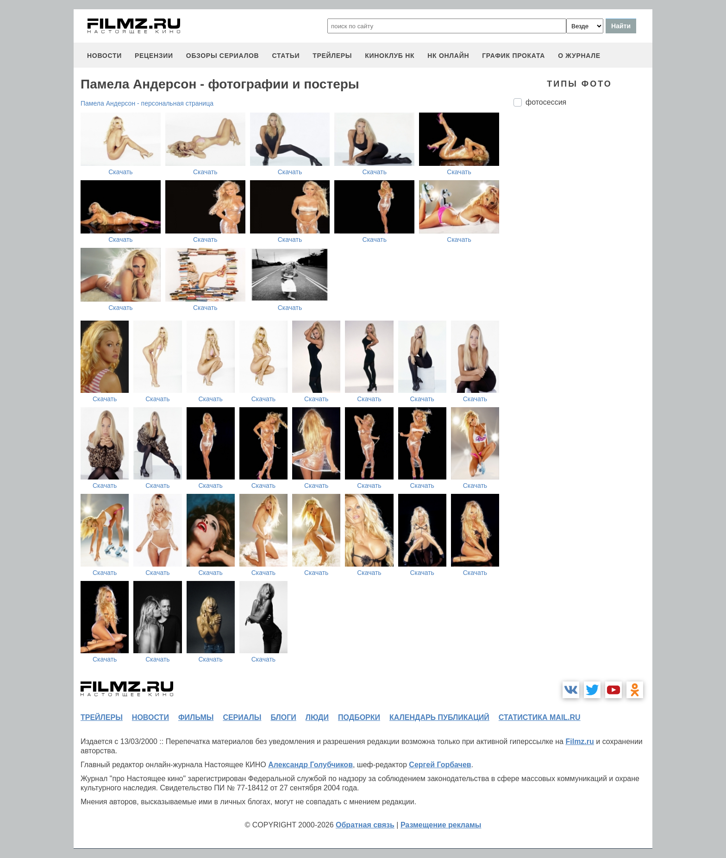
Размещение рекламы (441, 825)
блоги (283, 717)
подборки (359, 717)
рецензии (154, 55)
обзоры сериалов (222, 55)
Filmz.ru (579, 741)
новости (104, 55)
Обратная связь (365, 825)
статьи (286, 55)
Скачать (120, 172)
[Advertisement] (582, 269)
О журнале (579, 55)
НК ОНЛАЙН (448, 55)
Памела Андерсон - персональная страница (147, 103)
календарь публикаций (439, 717)
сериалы (242, 717)
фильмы (195, 717)
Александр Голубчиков (310, 765)
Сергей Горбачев (440, 765)
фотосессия (546, 102)
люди (317, 717)
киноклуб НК (389, 55)
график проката (513, 55)
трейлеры (332, 55)
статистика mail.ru (540, 717)
